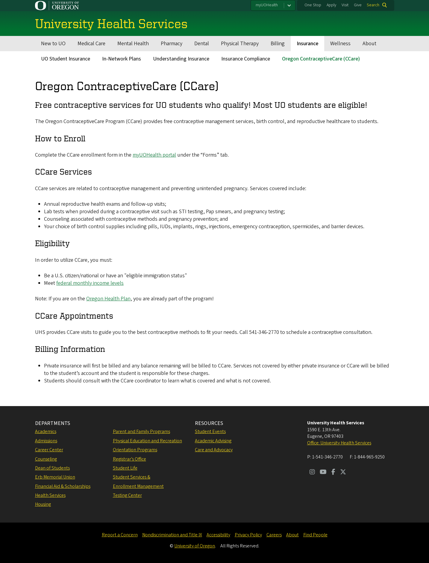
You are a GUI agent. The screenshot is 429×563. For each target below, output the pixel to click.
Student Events (210, 431)
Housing (43, 504)
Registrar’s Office (129, 459)
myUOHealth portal (154, 155)
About (369, 43)
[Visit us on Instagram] (312, 472)
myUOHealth (267, 5)
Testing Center (127, 495)
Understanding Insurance (181, 59)
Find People (315, 535)
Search (373, 5)
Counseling (46, 459)
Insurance (307, 43)
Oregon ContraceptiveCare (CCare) (321, 59)
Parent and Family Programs (141, 431)
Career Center (49, 450)
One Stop (312, 5)
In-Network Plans (121, 59)
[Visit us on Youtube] (323, 472)
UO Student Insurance (65, 59)
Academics (45, 431)
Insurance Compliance (245, 59)
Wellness (340, 43)
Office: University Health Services (339, 443)
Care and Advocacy (214, 450)
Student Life (125, 468)
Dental (201, 43)
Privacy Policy (248, 535)
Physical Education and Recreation (147, 441)
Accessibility (218, 535)
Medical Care (91, 43)
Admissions (46, 441)
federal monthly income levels (90, 283)
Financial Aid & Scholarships (62, 486)
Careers (274, 535)
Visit (345, 5)
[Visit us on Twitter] (343, 472)
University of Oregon (194, 546)
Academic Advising (213, 441)
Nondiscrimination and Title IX (172, 535)
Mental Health (133, 43)
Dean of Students (52, 468)
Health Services (50, 495)
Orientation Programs (135, 450)
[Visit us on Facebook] (333, 472)
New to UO (53, 43)
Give (358, 5)
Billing (278, 43)
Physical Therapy (240, 43)
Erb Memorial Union (55, 477)
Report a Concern (120, 535)
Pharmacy (171, 43)
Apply (331, 5)
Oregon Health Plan (108, 298)
